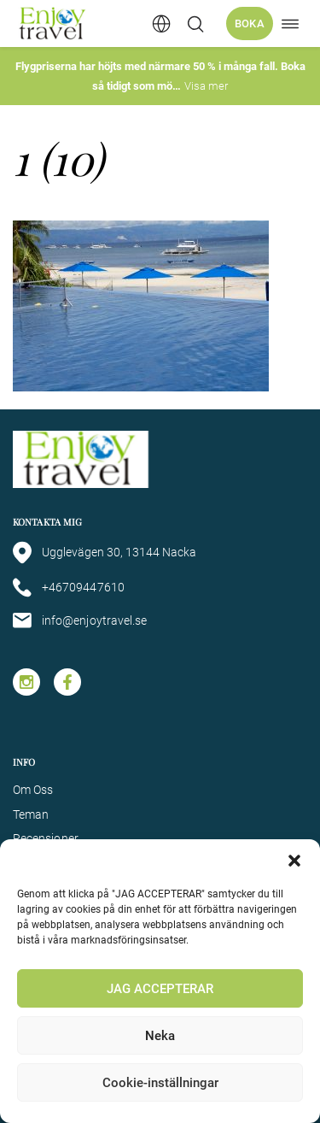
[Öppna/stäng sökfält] (195, 24)
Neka (160, 1036)
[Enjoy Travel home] (53, 23)
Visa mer (206, 85)
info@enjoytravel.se (80, 620)
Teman (31, 814)
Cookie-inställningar (160, 1083)
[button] (294, 860)
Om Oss (33, 790)
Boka (250, 23)
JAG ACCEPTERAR (160, 989)
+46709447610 (69, 588)
